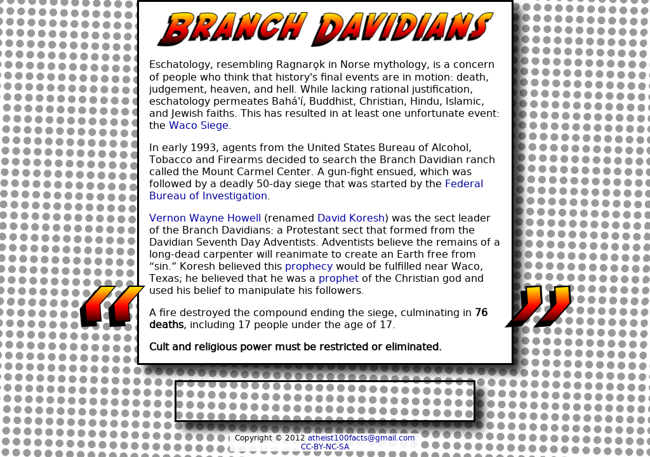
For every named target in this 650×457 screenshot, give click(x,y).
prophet (339, 278)
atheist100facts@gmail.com (361, 438)
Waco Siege (199, 125)
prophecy (309, 266)
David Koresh (351, 218)
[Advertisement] (325, 401)
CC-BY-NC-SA (325, 446)
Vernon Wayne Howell (205, 218)
